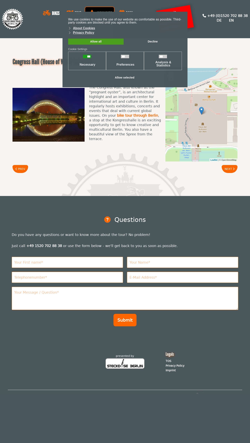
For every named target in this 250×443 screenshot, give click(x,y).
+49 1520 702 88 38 (44, 246)
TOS (168, 361)
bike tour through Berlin (137, 115)
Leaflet (214, 160)
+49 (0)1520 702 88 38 (225, 16)
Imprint (171, 370)
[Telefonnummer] (67, 277)
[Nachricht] (125, 298)
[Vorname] (67, 262)
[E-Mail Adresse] (182, 277)
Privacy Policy (175, 365)
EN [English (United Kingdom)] (231, 20)
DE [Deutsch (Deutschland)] (219, 20)
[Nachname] (182, 262)
